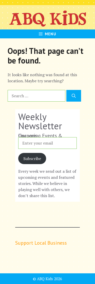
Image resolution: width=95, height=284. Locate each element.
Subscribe (32, 158)
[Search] (73, 96)
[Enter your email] (47, 143)
